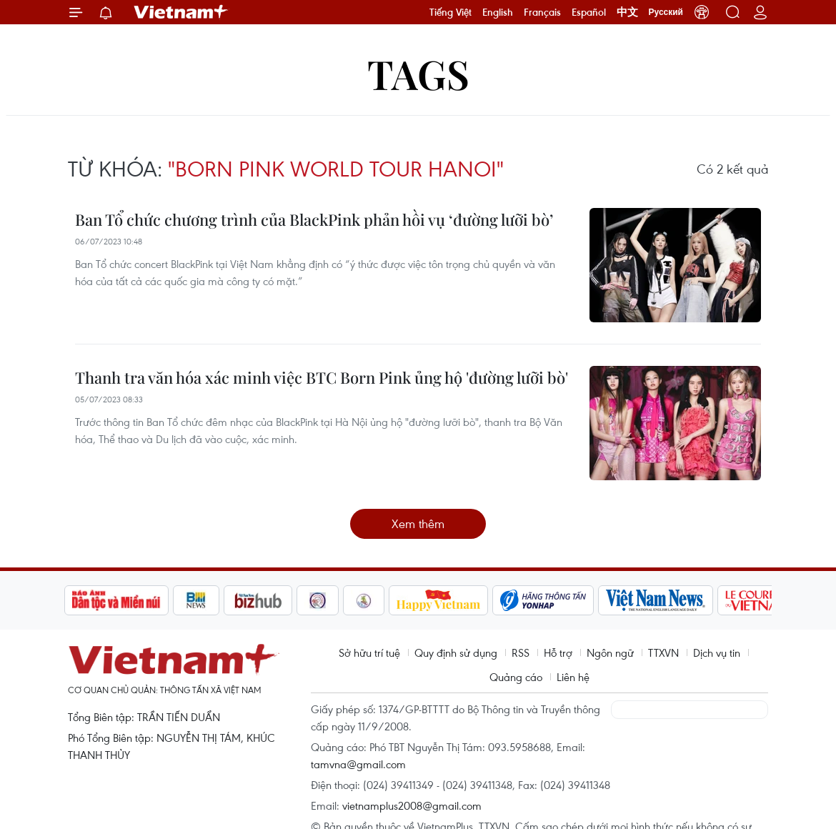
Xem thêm (418, 523)
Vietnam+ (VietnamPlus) (181, 12)
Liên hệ (573, 677)
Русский (666, 12)
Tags (418, 73)
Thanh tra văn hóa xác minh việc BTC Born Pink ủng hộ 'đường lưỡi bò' (321, 377)
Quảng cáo (515, 677)
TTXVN (663, 652)
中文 (627, 12)
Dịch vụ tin (716, 652)
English (497, 12)
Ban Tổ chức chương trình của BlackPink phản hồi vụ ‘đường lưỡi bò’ (314, 219)
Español (589, 12)
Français (542, 12)
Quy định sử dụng (455, 652)
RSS (520, 652)
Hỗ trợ (558, 652)
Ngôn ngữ (610, 652)
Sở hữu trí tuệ (369, 652)
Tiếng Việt (450, 12)
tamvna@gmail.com (358, 764)
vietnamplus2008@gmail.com (412, 805)
